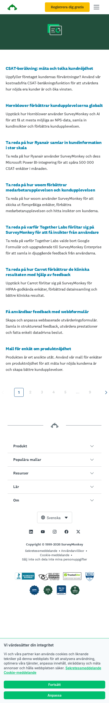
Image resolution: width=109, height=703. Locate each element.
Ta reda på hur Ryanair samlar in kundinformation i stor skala (54, 145)
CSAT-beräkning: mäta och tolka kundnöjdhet (49, 68)
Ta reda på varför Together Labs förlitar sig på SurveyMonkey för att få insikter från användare (52, 229)
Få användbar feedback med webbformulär (47, 311)
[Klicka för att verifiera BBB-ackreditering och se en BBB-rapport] (25, 579)
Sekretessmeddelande (83, 668)
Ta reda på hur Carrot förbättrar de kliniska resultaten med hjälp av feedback (47, 272)
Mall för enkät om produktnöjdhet (38, 348)
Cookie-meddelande (20, 673)
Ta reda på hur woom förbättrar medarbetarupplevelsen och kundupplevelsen (50, 187)
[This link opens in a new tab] (31, 531)
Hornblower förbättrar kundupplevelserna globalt (54, 105)
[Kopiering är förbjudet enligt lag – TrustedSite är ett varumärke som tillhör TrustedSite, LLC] (72, 579)
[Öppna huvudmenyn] (96, 7)
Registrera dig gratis (67, 7)
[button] (54, 446)
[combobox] (54, 517)
